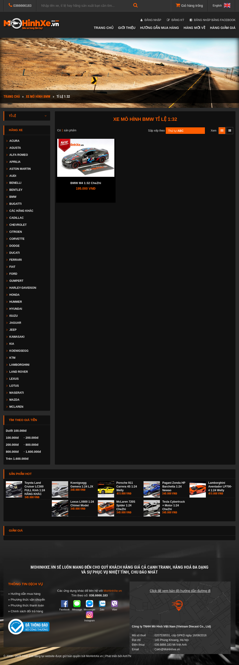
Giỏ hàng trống (189, 5)
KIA (11, 343)
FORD (13, 273)
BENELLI (15, 183)
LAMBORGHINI (19, 364)
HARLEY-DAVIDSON (22, 287)
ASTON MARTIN (20, 169)
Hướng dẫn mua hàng (159, 28)
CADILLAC (16, 217)
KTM (12, 357)
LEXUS (14, 378)
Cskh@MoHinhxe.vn (167, 649)
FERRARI (15, 259)
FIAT (12, 266)
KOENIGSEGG (18, 350)
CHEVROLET (18, 224)
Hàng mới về (194, 28)
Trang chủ (103, 28)
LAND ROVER (18, 371)
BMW (12, 196)
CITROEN (15, 231)
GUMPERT (16, 280)
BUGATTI (15, 203)
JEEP (13, 329)
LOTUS (14, 385)
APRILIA (15, 162)
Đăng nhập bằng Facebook (212, 20)
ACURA (14, 141)
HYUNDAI (15, 308)
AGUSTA (15, 148)
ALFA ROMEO (18, 155)
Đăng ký (175, 20)
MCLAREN (16, 406)
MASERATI (16, 392)
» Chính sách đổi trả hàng (25, 611)
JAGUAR (15, 322)
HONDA (14, 294)
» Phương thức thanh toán (26, 605)
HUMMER (15, 301)
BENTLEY (15, 189)
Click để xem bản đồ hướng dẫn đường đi (180, 591)
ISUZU (13, 315)
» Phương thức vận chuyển (26, 599)
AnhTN (127, 656)
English (221, 5)
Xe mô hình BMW (38, 96)
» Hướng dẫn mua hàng (24, 593)
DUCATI (14, 252)
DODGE (14, 245)
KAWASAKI (17, 336)
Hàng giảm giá (222, 28)
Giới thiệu (126, 28)
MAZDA (14, 399)
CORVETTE (17, 238)
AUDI (12, 176)
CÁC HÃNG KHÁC (21, 210)
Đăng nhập (151, 20)
